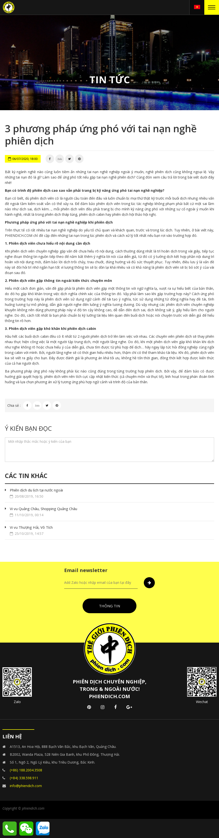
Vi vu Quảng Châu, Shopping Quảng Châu (112, 512)
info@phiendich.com (26, 785)
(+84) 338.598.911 (24, 778)
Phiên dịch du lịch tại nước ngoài (112, 493)
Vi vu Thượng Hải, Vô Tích (112, 530)
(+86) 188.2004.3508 (26, 770)
